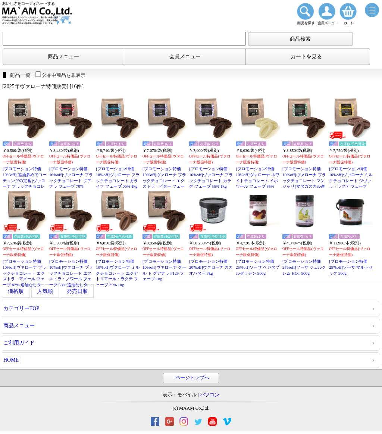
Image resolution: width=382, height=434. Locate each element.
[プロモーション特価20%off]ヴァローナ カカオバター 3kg (211, 267)
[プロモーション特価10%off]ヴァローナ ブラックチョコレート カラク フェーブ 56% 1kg (211, 177)
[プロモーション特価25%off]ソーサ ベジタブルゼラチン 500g (257, 267)
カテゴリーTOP (21, 308)
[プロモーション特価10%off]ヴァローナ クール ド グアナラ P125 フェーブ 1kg (164, 270)
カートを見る (306, 56)
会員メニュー (185, 56)
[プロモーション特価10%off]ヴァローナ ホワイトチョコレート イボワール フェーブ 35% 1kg (257, 180)
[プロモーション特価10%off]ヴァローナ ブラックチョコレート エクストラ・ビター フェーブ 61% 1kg (164, 180)
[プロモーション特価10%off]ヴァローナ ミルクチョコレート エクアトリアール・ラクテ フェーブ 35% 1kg (118, 273)
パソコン (209, 394)
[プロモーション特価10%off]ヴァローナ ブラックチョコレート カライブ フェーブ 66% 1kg (118, 177)
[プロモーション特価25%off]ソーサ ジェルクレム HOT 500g (304, 267)
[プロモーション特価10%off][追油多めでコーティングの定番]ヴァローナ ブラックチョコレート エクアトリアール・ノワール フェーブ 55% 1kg (25, 180)
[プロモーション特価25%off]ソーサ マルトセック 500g (351, 267)
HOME (11, 360)
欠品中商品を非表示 (59, 75)
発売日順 (77, 291)
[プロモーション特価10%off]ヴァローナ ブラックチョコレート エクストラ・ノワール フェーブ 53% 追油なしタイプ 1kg (71, 273)
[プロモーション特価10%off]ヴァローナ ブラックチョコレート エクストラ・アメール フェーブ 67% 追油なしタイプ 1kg (24, 273)
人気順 (45, 291)
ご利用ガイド (19, 343)
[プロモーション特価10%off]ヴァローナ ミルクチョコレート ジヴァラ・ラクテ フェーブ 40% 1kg (351, 180)
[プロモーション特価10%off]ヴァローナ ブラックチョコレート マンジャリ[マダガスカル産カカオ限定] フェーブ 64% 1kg (304, 180)
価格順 (16, 291)
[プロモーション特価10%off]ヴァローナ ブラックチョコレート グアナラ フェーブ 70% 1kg (71, 180)
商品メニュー (63, 56)
